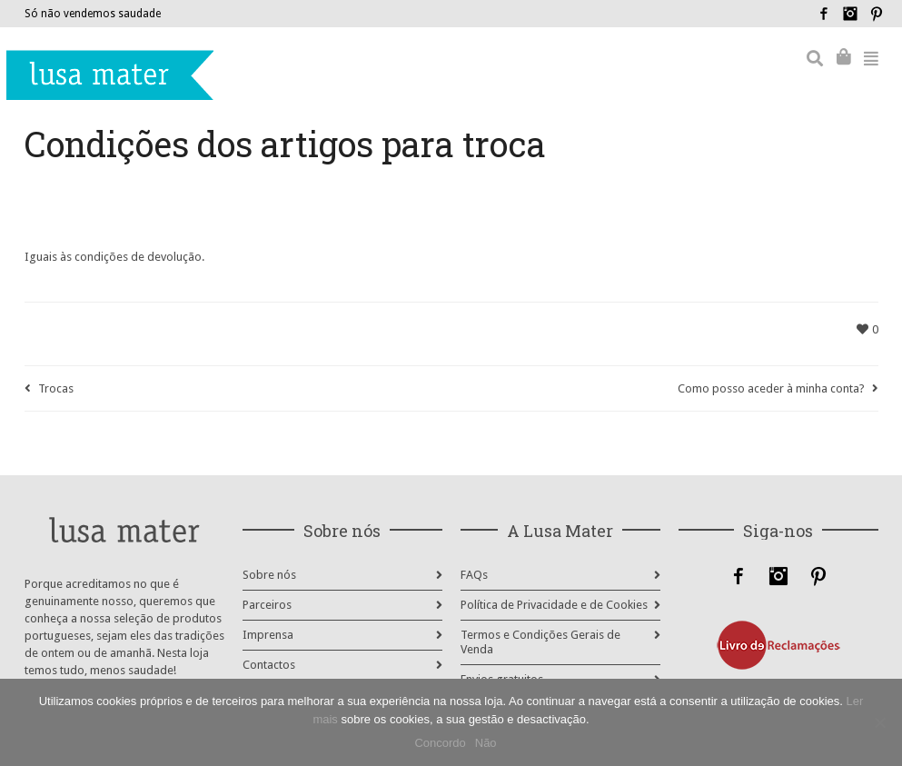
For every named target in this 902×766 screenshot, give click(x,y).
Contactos (269, 664)
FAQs (474, 575)
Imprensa (268, 635)
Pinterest (876, 14)
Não (486, 743)
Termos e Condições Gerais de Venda (540, 642)
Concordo (439, 743)
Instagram (850, 14)
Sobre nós (269, 575)
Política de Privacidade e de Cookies (554, 605)
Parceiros (267, 605)
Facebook (824, 14)
